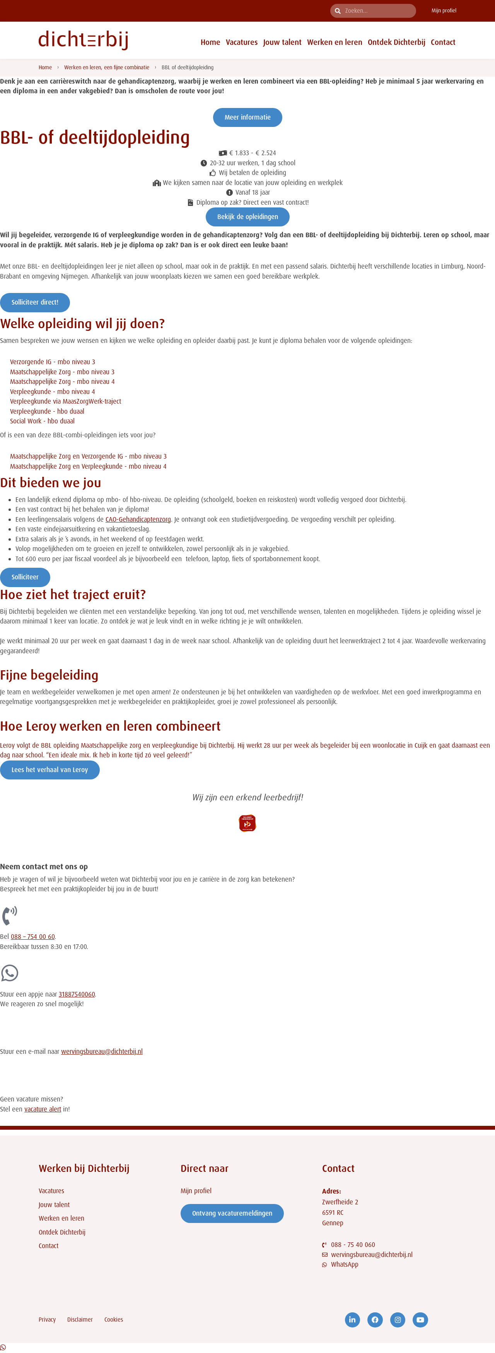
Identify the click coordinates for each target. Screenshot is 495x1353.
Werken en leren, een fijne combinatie (106, 67)
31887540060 (77, 994)
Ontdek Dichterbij (396, 42)
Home (210, 42)
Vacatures (242, 42)
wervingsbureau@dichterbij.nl (102, 1051)
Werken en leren (334, 42)
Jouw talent (282, 42)
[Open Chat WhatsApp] (3, 1347)
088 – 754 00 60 (33, 936)
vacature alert (42, 1109)
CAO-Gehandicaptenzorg (138, 519)
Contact (443, 42)
